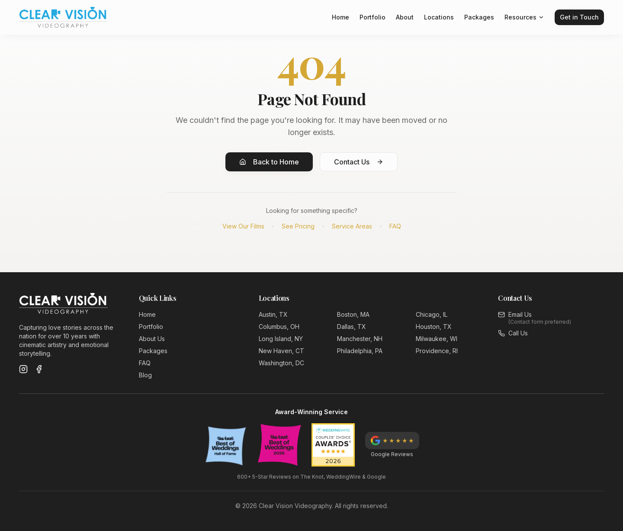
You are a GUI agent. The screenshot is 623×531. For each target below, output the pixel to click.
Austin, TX (273, 314)
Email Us (520, 314)
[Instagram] (23, 369)
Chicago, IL (431, 314)
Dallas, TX (351, 326)
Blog (145, 375)
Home (340, 17)
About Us (152, 338)
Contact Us (358, 162)
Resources (524, 17)
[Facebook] (39, 369)
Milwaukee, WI (436, 338)
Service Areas (352, 226)
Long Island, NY (281, 338)
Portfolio (372, 17)
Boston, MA (353, 314)
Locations (439, 17)
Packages (479, 17)
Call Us (518, 333)
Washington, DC (281, 363)
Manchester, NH (359, 338)
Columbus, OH (279, 326)
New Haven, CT (281, 350)
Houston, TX (434, 326)
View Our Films (243, 226)
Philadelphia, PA (359, 350)
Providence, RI (437, 350)
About (405, 17)
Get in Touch (579, 17)
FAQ (395, 226)
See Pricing (298, 226)
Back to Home (269, 162)
